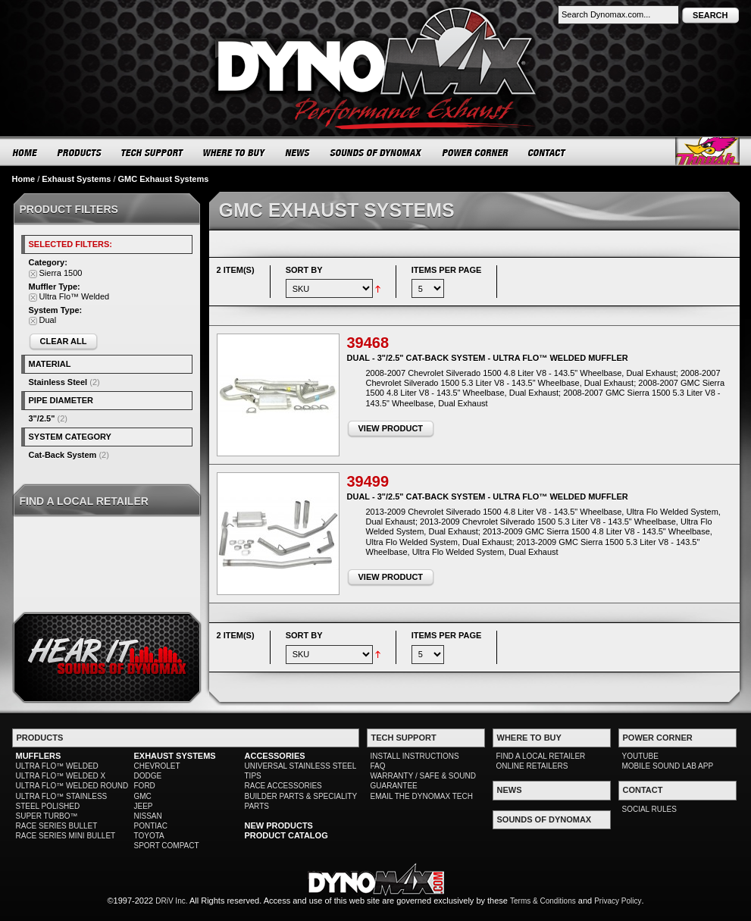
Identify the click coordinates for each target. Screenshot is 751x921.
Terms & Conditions (543, 901)
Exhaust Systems (76, 178)
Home (24, 178)
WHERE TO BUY (234, 152)
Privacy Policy (617, 901)
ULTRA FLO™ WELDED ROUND (72, 786)
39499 (368, 481)
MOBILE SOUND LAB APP (668, 766)
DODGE (148, 776)
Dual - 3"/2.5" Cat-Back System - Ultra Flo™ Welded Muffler (487, 357)
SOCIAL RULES (649, 809)
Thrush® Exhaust (707, 151)
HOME (25, 152)
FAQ (378, 766)
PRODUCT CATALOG (286, 835)
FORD (144, 786)
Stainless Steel (58, 382)
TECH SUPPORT (152, 152)
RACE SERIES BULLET (57, 826)
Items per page (446, 269)
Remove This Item (33, 274)
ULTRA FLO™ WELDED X (61, 776)
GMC (143, 796)
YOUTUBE (640, 756)
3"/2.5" (42, 418)
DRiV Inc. (171, 901)
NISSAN (148, 816)
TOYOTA (149, 836)
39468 (368, 342)
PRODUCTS (79, 152)
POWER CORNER (475, 152)
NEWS (298, 152)
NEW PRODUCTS (279, 825)
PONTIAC (150, 826)
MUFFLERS (38, 755)
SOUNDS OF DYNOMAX (376, 152)
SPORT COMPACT (166, 845)
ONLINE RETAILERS (532, 766)
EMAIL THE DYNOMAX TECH (422, 796)
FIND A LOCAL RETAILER (541, 756)
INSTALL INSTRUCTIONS (415, 756)
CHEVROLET (157, 766)
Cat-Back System (63, 454)
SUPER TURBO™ (47, 816)
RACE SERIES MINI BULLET (66, 836)
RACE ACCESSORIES (283, 786)
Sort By (304, 269)
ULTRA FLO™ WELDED (57, 766)
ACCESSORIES (275, 755)
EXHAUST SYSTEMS (175, 755)
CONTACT (547, 152)
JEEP (143, 806)
